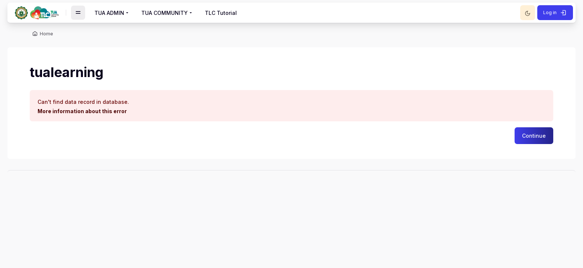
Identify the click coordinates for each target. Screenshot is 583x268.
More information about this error (82, 111)
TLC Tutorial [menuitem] (221, 13)
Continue (534, 136)
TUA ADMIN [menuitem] (109, 13)
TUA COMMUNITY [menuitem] (164, 13)
